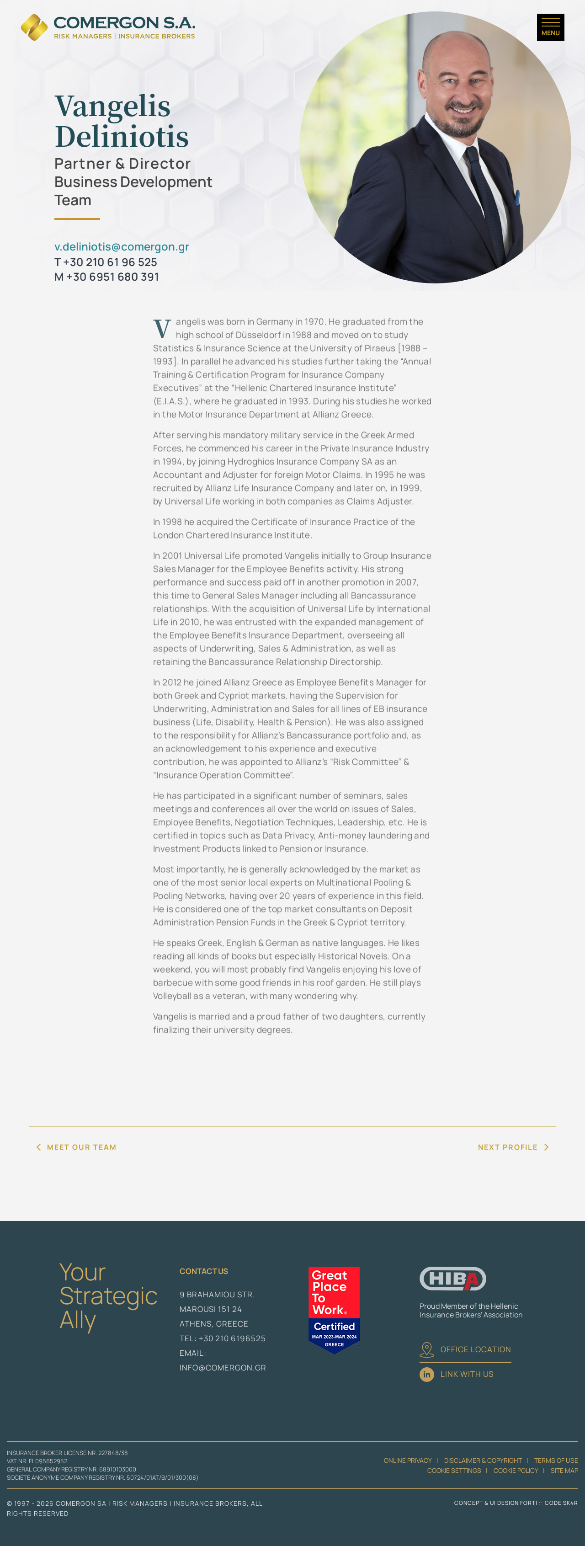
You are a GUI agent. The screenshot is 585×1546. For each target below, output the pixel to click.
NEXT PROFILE (508, 1167)
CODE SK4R (561, 1503)
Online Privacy (408, 1460)
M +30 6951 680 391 (106, 276)
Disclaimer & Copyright (483, 1460)
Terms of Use (556, 1460)
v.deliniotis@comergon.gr (121, 246)
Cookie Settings (454, 1470)
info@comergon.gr (223, 1367)
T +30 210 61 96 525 (106, 261)
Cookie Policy (516, 1470)
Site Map (564, 1470)
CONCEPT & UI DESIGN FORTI (495, 1503)
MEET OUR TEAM (82, 1167)
